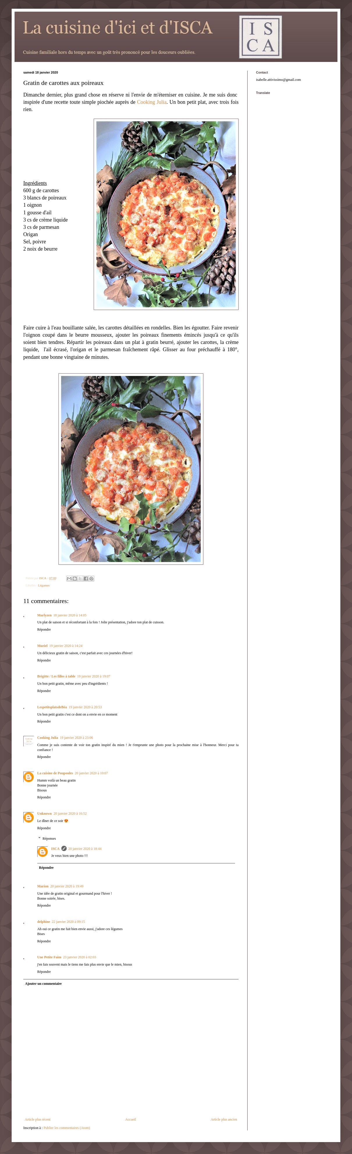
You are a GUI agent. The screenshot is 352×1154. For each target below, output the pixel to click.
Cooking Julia (152, 102)
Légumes (44, 585)
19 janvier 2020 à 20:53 (85, 707)
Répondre (44, 629)
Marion (43, 886)
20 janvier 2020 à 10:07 (91, 773)
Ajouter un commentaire (43, 984)
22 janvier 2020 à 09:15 (68, 922)
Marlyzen (44, 615)
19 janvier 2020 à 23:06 (76, 738)
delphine (43, 922)
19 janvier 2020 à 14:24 (65, 646)
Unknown (44, 813)
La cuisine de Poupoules (55, 773)
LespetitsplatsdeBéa (52, 707)
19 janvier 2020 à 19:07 (93, 676)
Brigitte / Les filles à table (56, 676)
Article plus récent (38, 1119)
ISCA (55, 849)
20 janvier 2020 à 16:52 (70, 813)
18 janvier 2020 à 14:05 (69, 615)
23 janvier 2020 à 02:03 (79, 957)
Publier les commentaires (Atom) (67, 1128)
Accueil (130, 1119)
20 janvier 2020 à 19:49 (66, 886)
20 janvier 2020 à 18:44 (85, 849)
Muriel (42, 646)
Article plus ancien (224, 1119)
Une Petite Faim (49, 957)
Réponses (49, 838)
